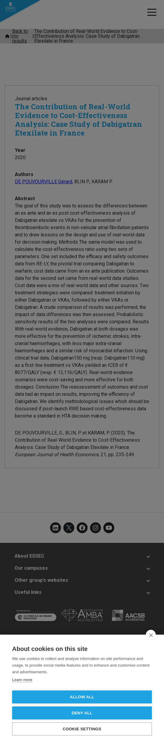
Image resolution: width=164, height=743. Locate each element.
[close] (151, 635)
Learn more (22, 679)
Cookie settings (82, 729)
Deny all (82, 713)
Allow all (82, 697)
